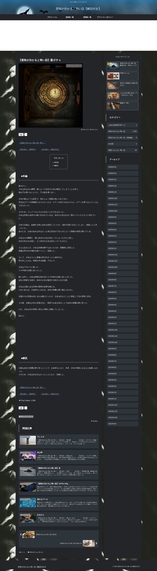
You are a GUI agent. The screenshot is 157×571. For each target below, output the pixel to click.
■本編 (56, 162)
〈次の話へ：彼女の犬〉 (50, 149)
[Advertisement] (78, 37)
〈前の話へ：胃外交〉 (28, 149)
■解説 (56, 166)
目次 (56, 158)
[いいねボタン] (21, 134)
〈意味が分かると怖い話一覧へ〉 (32, 143)
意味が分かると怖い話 (26, 416)
